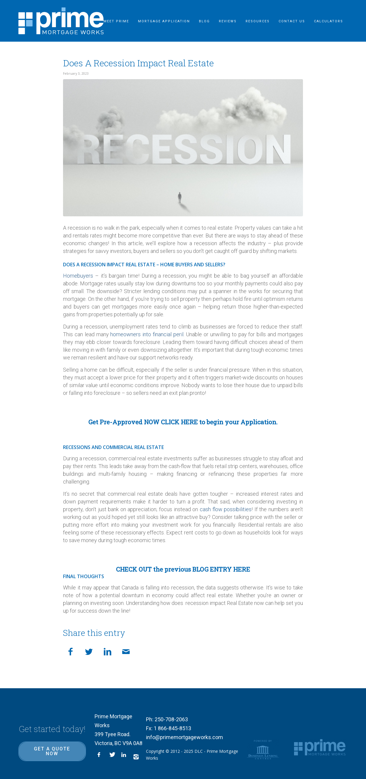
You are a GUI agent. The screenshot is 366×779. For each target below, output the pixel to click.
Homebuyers (78, 276)
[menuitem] (116, 20)
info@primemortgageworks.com (184, 737)
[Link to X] (112, 756)
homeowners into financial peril (146, 334)
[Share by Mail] (125, 650)
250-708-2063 (171, 719)
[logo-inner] (61, 20)
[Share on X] (88, 650)
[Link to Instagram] (136, 756)
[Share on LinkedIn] (107, 650)
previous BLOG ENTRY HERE (207, 569)
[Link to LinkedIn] (124, 756)
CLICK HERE (179, 422)
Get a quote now (52, 751)
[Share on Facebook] (70, 650)
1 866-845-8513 (172, 728)
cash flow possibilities (226, 509)
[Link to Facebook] (100, 756)
